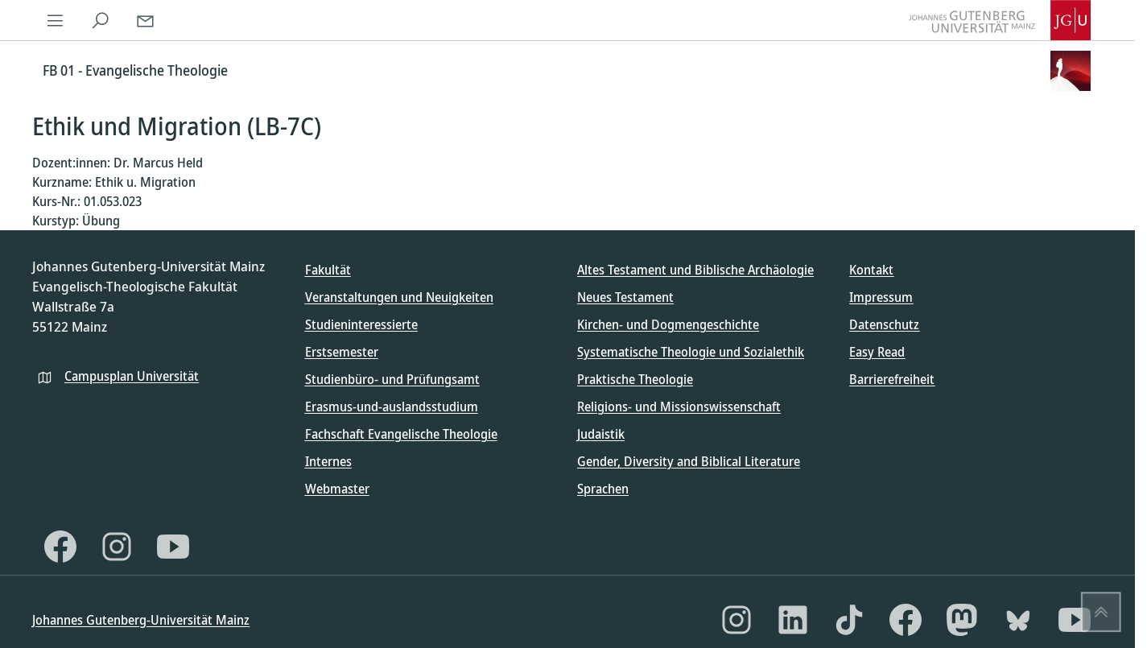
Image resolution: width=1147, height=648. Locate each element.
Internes (328, 461)
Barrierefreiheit (892, 379)
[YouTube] (173, 546)
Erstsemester (341, 352)
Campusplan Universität (131, 376)
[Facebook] (60, 546)
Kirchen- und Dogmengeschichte (668, 324)
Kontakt (871, 270)
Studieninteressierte (361, 324)
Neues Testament (625, 297)
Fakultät (328, 270)
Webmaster (337, 488)
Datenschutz (884, 324)
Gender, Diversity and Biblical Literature (688, 461)
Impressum (881, 297)
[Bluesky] (1018, 620)
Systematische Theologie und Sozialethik (690, 352)
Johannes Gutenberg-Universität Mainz (141, 620)
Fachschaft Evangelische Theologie (401, 434)
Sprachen (603, 488)
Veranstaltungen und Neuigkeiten (399, 297)
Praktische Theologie (635, 379)
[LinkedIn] (793, 620)
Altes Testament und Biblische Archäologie (695, 270)
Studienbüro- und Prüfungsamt (392, 379)
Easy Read (877, 352)
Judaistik (601, 434)
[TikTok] (849, 620)
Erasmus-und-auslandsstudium (391, 406)
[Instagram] (117, 546)
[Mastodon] (962, 620)
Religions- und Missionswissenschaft (679, 406)
